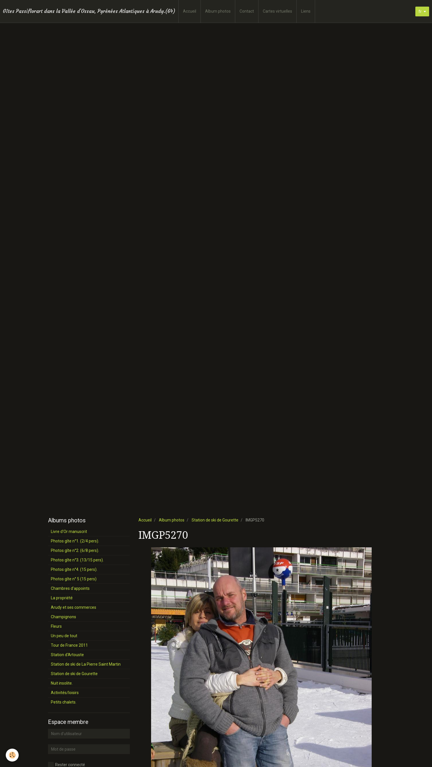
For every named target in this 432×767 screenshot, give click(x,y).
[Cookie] (12, 755)
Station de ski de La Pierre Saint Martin (86, 664)
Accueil (189, 11)
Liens (305, 11)
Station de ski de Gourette (215, 520)
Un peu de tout (64, 635)
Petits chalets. (63, 702)
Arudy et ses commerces (73, 607)
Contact (247, 11)
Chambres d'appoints (70, 588)
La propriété (62, 598)
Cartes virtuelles (277, 11)
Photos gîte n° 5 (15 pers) (74, 579)
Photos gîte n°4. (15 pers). (74, 569)
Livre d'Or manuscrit (69, 531)
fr (420, 11)
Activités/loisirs (65, 692)
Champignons (63, 617)
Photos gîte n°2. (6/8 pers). (75, 550)
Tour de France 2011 (69, 645)
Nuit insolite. (62, 683)
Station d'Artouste (67, 654)
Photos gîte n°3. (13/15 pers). (77, 560)
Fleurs (56, 626)
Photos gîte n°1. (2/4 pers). (75, 541)
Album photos (218, 11)
